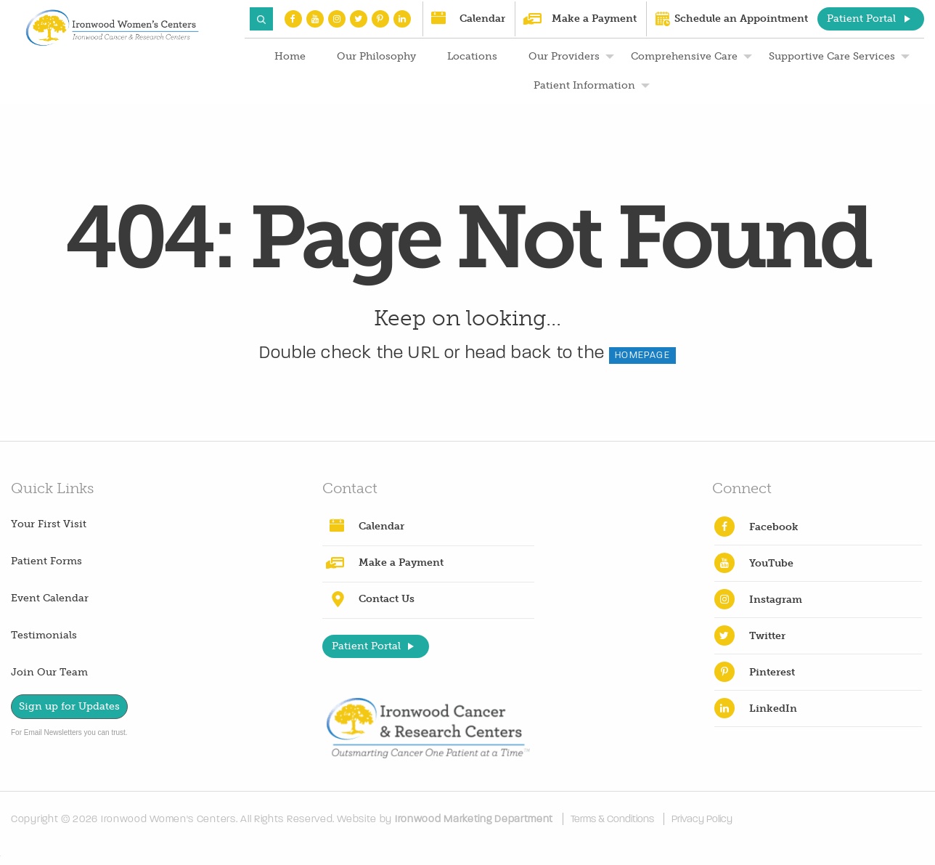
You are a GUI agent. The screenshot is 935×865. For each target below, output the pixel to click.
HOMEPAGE (642, 355)
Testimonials (44, 635)
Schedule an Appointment (741, 18)
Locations (472, 56)
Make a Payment (594, 18)
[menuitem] (288, 56)
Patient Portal (861, 18)
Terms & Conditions (612, 819)
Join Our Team (49, 672)
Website (357, 819)
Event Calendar (50, 598)
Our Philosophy (376, 56)
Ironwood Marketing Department (474, 819)
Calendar (482, 18)
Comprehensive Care (684, 56)
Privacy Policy (701, 819)
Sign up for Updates (69, 706)
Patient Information (584, 85)
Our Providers (564, 56)
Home (290, 56)
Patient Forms (46, 561)
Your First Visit (48, 524)
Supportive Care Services (832, 56)
